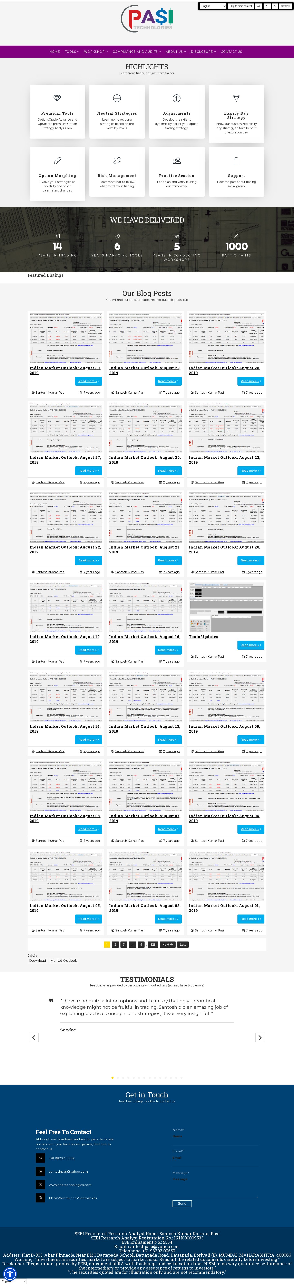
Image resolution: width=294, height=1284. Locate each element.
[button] (10, 1274)
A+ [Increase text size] (258, 6)
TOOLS (70, 52)
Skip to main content (241, 6)
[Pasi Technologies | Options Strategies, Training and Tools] (147, 34)
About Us (174, 52)
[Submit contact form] (182, 1203)
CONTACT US (231, 52)
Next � (167, 944)
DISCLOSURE (202, 52)
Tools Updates (203, 636)
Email (177, 1158)
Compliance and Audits (135, 52)
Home (54, 52)
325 (153, 944)
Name (177, 1136)
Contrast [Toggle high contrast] (285, 6)
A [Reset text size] (275, 6)
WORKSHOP (94, 52)
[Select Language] (213, 6)
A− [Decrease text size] (267, 6)
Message (180, 1179)
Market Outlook (63, 961)
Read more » (87, 381)
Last (183, 944)
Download (37, 961)
